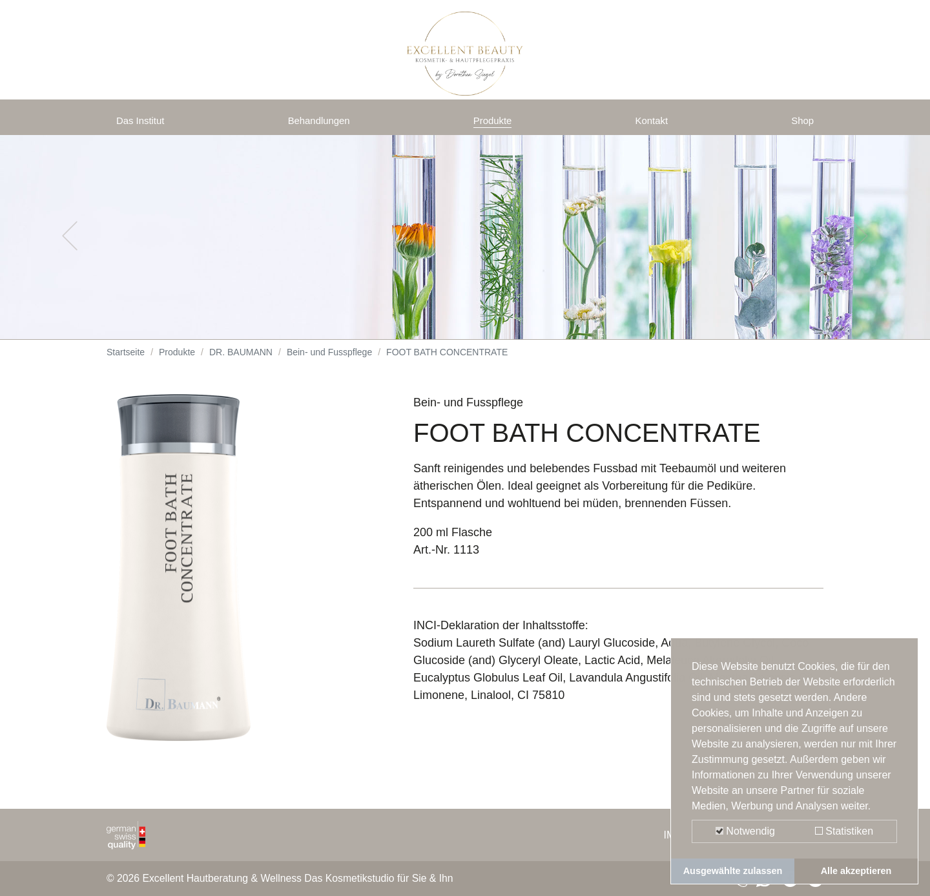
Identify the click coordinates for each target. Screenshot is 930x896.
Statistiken (844, 831)
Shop (800, 124)
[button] (70, 245)
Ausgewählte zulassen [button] (733, 871)
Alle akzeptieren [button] (856, 871)
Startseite (126, 362)
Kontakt (654, 124)
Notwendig (745, 831)
